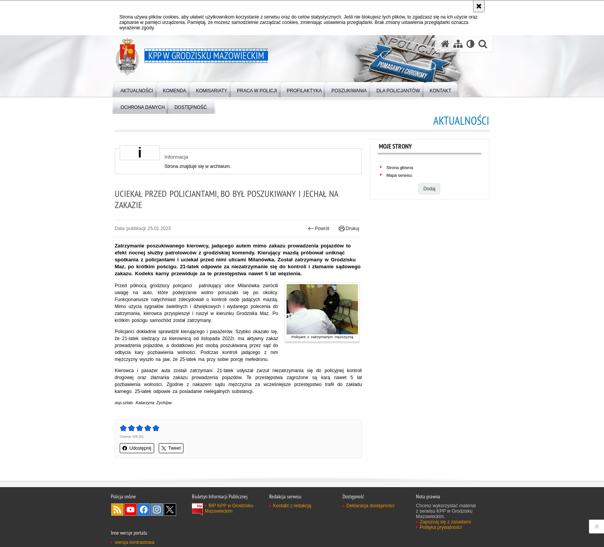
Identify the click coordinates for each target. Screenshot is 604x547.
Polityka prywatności (441, 527)
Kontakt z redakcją (292, 505)
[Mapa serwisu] (458, 44)
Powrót (318, 228)
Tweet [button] (171, 448)
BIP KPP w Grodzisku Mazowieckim (229, 508)
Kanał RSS (117, 509)
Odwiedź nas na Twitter (170, 509)
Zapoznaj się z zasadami (445, 522)
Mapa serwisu (399, 175)
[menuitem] (137, 89)
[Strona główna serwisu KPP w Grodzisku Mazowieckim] (445, 44)
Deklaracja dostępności (370, 505)
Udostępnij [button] (136, 448)
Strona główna (400, 167)
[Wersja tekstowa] (471, 44)
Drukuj (349, 228)
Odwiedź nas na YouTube (130, 509)
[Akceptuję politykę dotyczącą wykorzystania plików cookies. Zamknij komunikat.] (479, 6)
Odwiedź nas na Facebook (143, 509)
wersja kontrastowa (134, 542)
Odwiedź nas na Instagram (157, 509)
